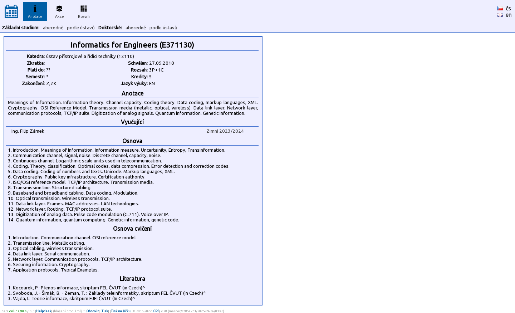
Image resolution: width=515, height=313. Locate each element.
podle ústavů (81, 27)
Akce (59, 11)
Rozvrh (84, 11)
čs (508, 8)
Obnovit (93, 311)
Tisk (105, 311)
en (509, 14)
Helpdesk (43, 311)
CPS (156, 311)
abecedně (53, 27)
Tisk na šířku (121, 311)
